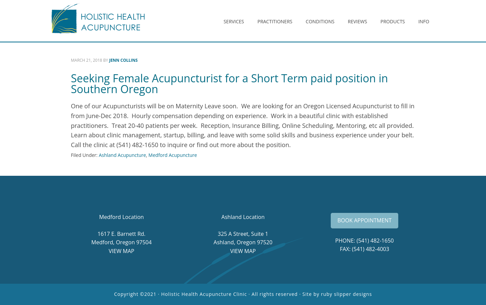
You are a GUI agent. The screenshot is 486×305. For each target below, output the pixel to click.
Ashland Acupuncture (122, 155)
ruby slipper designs (346, 294)
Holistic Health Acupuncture (105, 20)
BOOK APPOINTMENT (365, 220)
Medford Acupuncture (172, 155)
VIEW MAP (121, 251)
